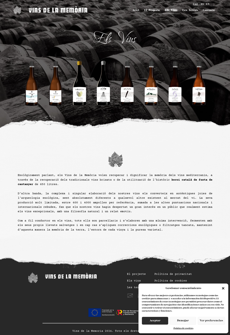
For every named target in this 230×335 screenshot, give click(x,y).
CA (195, 4)
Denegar (183, 320)
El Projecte (152, 10)
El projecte (136, 274)
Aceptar (155, 320)
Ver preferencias (211, 320)
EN (208, 4)
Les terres (135, 287)
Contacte (209, 10)
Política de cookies (183, 328)
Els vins (134, 280)
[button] (223, 288)
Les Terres (190, 10)
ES (202, 4)
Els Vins (171, 10)
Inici (136, 10)
